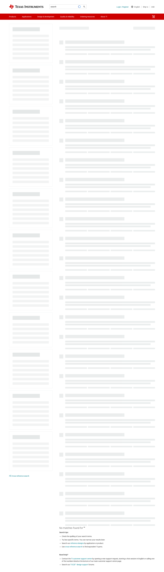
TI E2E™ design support (79, 565)
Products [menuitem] (12, 17)
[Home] (26, 7)
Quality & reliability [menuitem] (67, 17)
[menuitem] (153, 17)
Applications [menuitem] (26, 17)
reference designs (77, 543)
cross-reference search (73, 547)
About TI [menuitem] (104, 17)
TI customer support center (81, 559)
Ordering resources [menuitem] (87, 17)
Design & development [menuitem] (45, 17)
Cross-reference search (19, 476)
